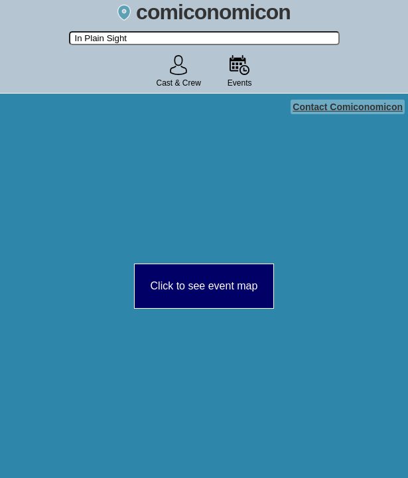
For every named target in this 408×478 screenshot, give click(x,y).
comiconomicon (204, 12)
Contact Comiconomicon (348, 107)
